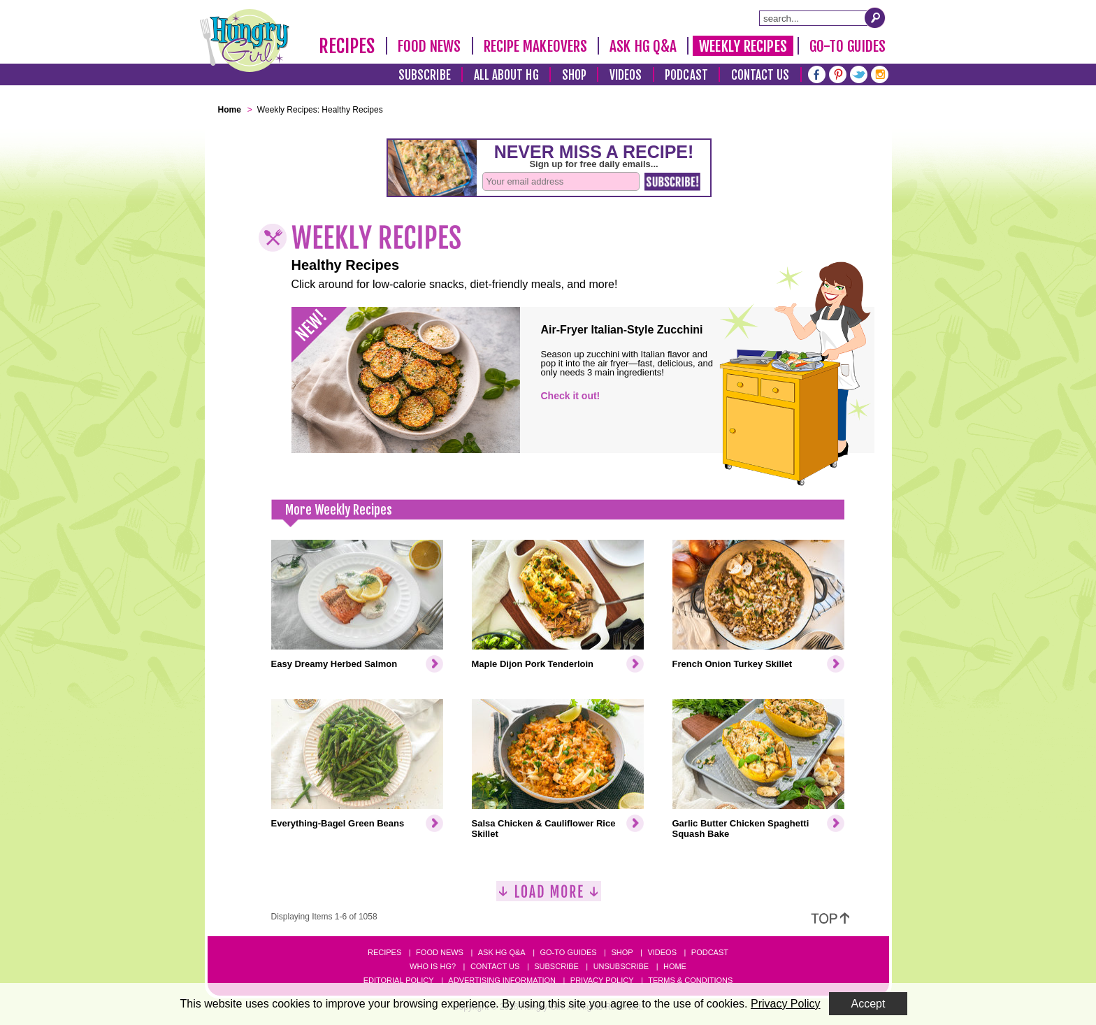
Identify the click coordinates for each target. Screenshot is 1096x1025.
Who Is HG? (433, 966)
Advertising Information (502, 980)
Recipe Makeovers (536, 46)
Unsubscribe (621, 966)
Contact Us (760, 75)
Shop (574, 75)
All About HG (506, 75)
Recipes (347, 46)
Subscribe (424, 75)
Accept (868, 1004)
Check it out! (570, 395)
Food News (429, 46)
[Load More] (548, 896)
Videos (626, 75)
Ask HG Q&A (643, 46)
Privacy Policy (602, 980)
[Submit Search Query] (875, 17)
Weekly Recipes (742, 46)
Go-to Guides (568, 952)
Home (674, 966)
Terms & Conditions (690, 980)
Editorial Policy (398, 980)
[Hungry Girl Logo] (244, 40)
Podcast (686, 75)
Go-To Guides (847, 46)
